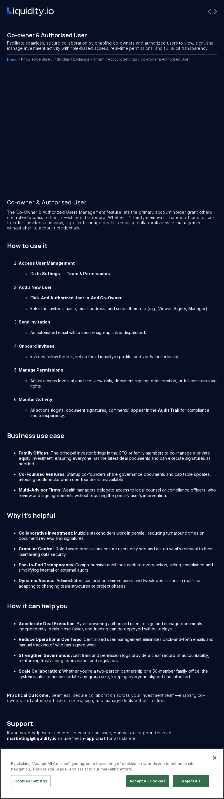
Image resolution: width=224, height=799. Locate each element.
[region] (112, 774)
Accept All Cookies (148, 781)
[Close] (214, 758)
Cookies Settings (30, 781)
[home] (30, 11)
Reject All (191, 781)
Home (12, 59)
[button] (212, 11)
